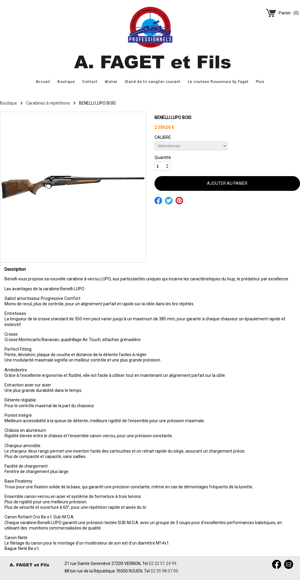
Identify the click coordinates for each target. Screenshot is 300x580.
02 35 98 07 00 (164, 571)
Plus (260, 82)
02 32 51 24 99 (162, 563)
